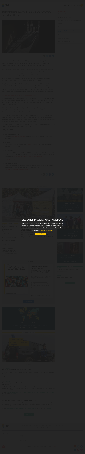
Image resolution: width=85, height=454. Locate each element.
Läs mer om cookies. (47, 230)
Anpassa (48, 234)
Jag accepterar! (40, 233)
